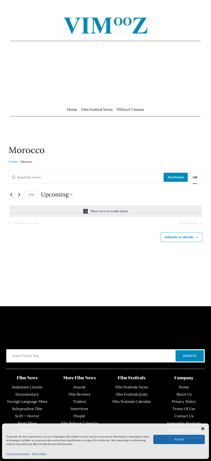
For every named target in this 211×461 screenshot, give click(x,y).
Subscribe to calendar (179, 237)
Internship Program (183, 423)
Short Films (27, 423)
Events (13, 161)
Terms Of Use (183, 408)
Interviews (79, 408)
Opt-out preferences (18, 453)
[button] (203, 429)
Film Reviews (79, 394)
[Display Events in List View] (195, 177)
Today (31, 194)
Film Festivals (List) (131, 394)
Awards (79, 387)
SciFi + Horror (27, 416)
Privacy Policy (39, 453)
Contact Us (183, 416)
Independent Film (27, 408)
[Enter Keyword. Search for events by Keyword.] (86, 177)
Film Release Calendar (79, 423)
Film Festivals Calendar (131, 401)
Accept (179, 439)
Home (72, 109)
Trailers (79, 401)
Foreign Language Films (27, 401)
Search (189, 356)
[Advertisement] (105, 74)
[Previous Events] (11, 194)
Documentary (27, 394)
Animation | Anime (27, 387)
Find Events (176, 177)
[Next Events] (19, 194)
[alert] (105, 211)
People (79, 416)
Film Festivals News (131, 387)
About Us (184, 394)
